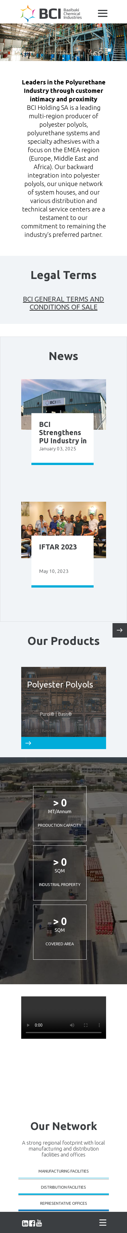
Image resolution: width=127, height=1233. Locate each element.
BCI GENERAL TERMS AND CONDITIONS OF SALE (63, 303)
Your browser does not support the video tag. (63, 1017)
